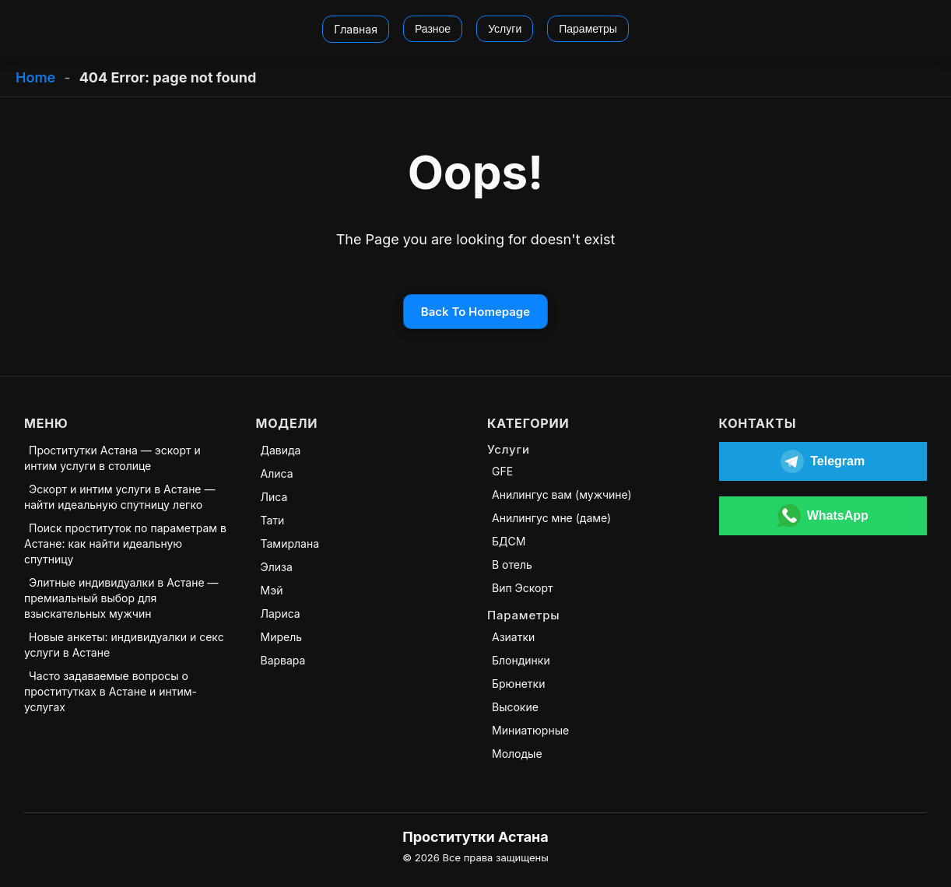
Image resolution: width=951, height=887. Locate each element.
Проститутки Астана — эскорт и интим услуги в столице (112, 458)
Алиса (277, 473)
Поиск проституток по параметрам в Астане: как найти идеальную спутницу (125, 543)
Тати (273, 520)
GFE (502, 471)
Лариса (280, 613)
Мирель (282, 636)
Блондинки (521, 660)
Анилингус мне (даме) (551, 517)
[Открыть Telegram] (823, 461)
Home (35, 77)
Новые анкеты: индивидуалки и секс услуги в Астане (124, 644)
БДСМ (508, 541)
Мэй (272, 590)
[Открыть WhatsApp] (823, 515)
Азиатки (513, 636)
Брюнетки (518, 683)
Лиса (274, 496)
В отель (512, 564)
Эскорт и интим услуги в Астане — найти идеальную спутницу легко (119, 496)
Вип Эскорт (522, 587)
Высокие (515, 706)
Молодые (517, 753)
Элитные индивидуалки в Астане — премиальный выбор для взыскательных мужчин (121, 598)
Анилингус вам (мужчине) (562, 494)
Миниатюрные (530, 730)
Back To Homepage (475, 311)
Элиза (277, 566)
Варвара (283, 660)
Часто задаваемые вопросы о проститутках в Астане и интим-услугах (110, 691)
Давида (281, 450)
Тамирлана (290, 543)
